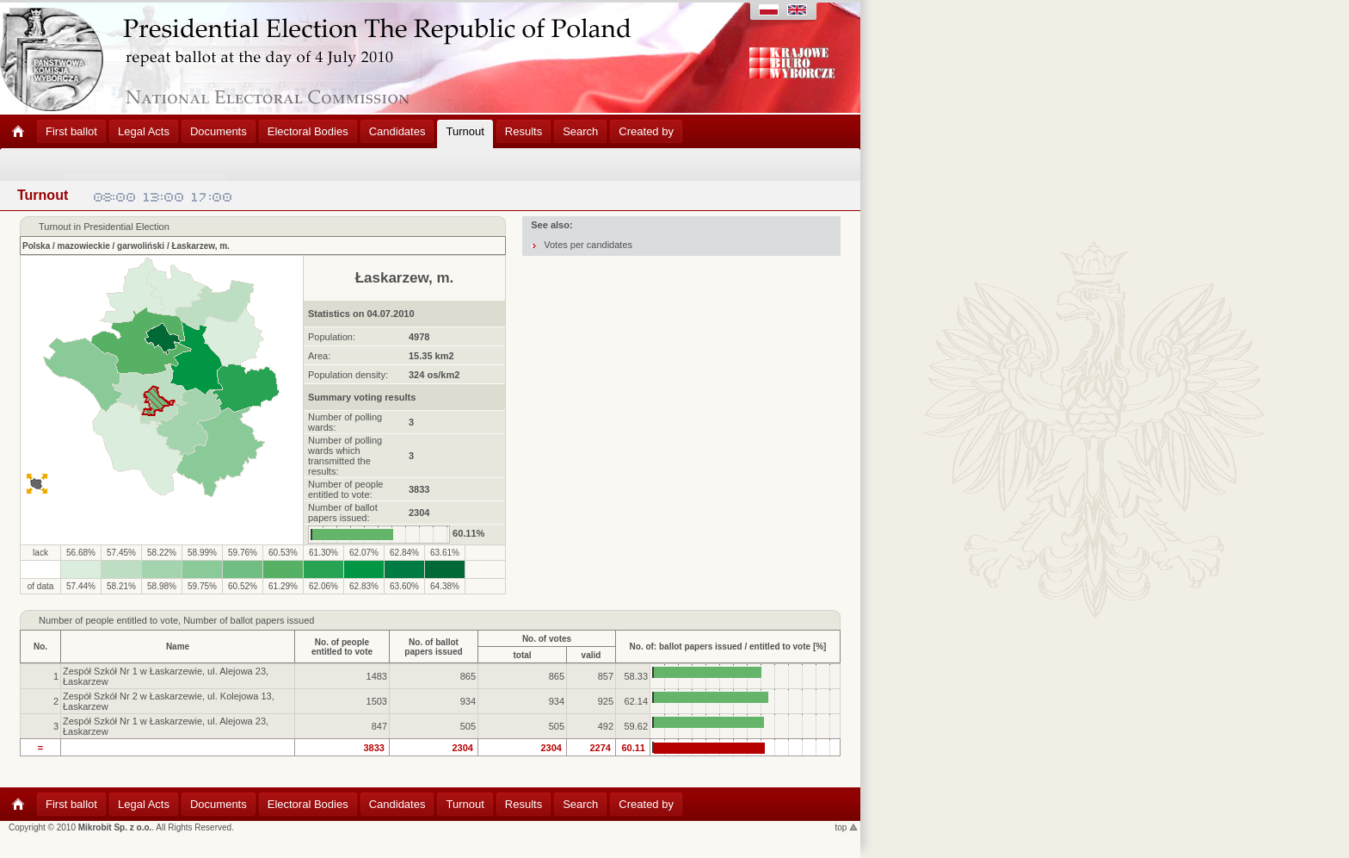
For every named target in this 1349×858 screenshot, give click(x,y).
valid (591, 655)
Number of (61, 620)
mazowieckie (84, 246)
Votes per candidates (588, 244)
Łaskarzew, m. (200, 246)
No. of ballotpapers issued (433, 646)
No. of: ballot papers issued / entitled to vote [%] (728, 646)
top (847, 827)
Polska (36, 246)
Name (177, 646)
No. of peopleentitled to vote (342, 646)
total (522, 655)
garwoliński (140, 246)
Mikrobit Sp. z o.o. (115, 827)
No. (40, 646)
